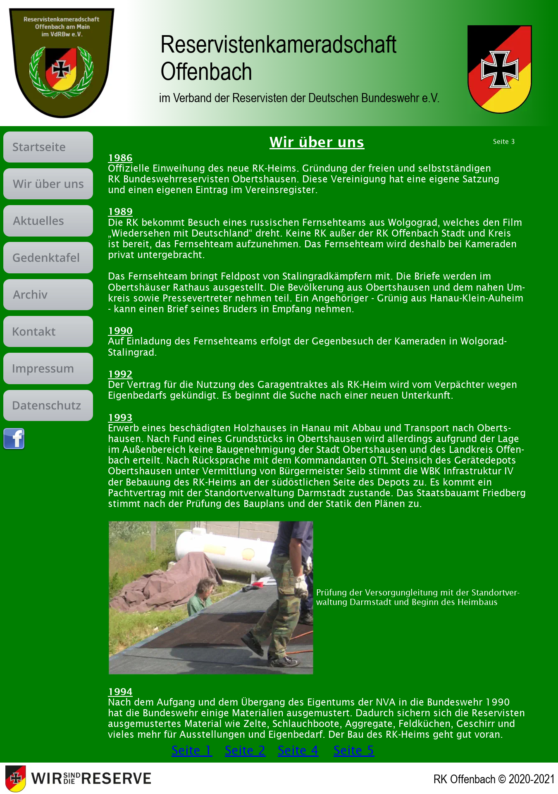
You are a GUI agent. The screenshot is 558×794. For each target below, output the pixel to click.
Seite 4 (298, 750)
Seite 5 (354, 750)
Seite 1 (192, 750)
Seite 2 (245, 750)
